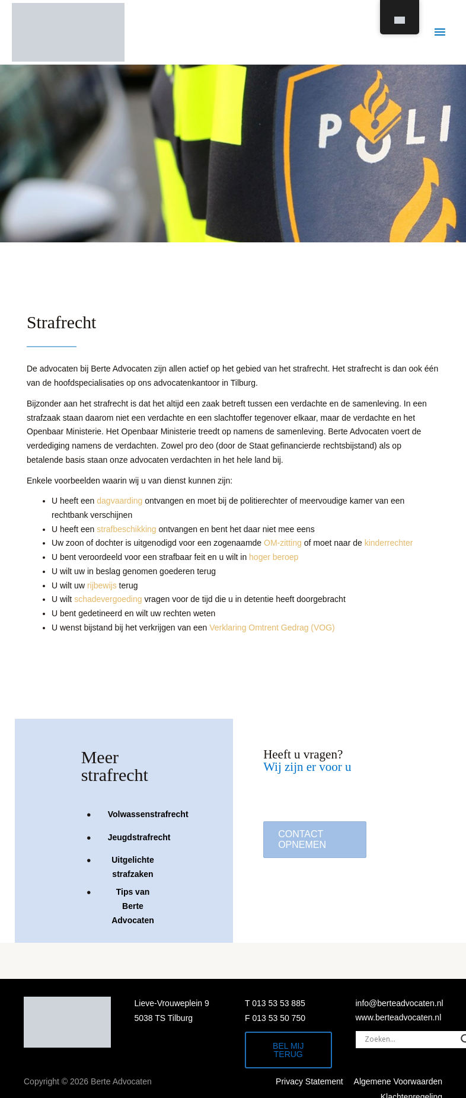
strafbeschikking (126, 529)
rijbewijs (102, 585)
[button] (314, 839)
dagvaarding (119, 500)
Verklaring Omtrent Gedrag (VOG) (272, 627)
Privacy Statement (309, 1081)
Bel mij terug (288, 1050)
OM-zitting (283, 543)
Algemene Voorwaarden (398, 1081)
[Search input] (410, 1039)
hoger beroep (273, 557)
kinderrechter (389, 543)
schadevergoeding (108, 599)
